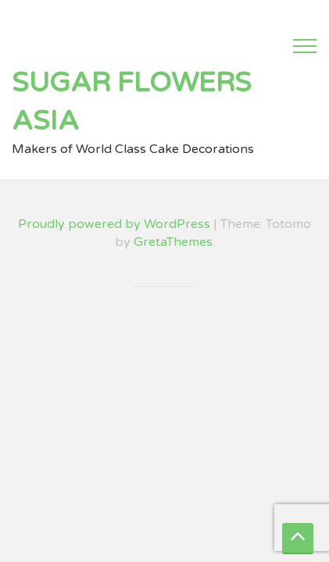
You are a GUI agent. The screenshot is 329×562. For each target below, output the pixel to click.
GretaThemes (173, 242)
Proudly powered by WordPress (114, 224)
